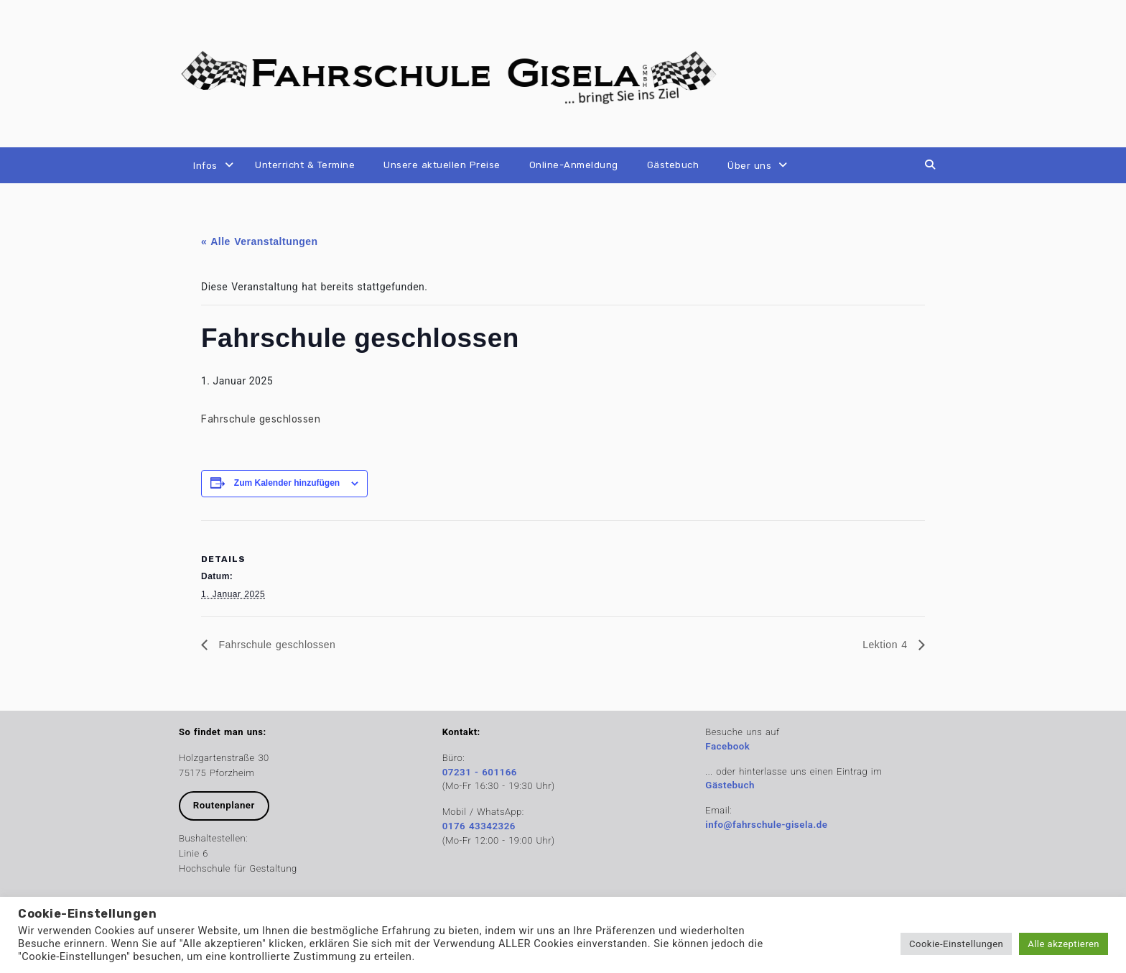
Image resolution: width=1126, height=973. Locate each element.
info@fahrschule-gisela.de (766, 824)
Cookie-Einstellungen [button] (956, 944)
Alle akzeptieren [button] (1063, 944)
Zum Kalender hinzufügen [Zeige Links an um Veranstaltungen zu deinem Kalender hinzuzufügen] (287, 483)
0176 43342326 (479, 826)
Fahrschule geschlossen (275, 644)
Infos (205, 165)
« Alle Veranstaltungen (259, 241)
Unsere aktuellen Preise (442, 165)
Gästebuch (673, 165)
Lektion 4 (886, 644)
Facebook (727, 746)
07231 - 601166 (479, 772)
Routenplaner (224, 805)
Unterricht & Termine (305, 165)
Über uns (749, 165)
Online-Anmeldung (573, 165)
